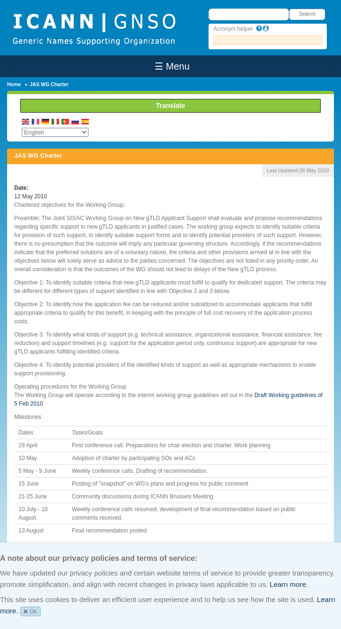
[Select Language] (55, 132)
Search (307, 14)
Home (14, 84)
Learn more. (289, 584)
